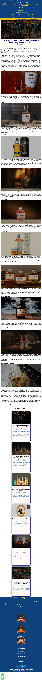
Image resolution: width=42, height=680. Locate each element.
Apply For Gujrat (22, 14)
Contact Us (26, 17)
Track (29, 14)
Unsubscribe (21, 663)
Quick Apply (15, 14)
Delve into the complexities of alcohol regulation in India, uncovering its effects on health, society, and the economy (21, 495)
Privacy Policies (21, 650)
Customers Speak (21, 598)
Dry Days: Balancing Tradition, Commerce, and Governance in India (21, 524)
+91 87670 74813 (20, 10)
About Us (21, 659)
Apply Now (8, 14)
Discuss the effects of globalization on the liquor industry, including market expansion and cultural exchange (21, 464)
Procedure (8, 17)
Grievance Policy (21, 651)
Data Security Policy (21, 656)
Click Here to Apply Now (21, 404)
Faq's (13, 17)
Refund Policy (21, 658)
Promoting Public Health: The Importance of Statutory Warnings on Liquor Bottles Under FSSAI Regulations (21, 588)
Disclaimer (21, 654)
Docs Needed (35, 14)
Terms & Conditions (21, 648)
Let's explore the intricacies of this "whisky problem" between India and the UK (21, 556)
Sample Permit (19, 17)
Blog (32, 17)
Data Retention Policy (21, 653)
